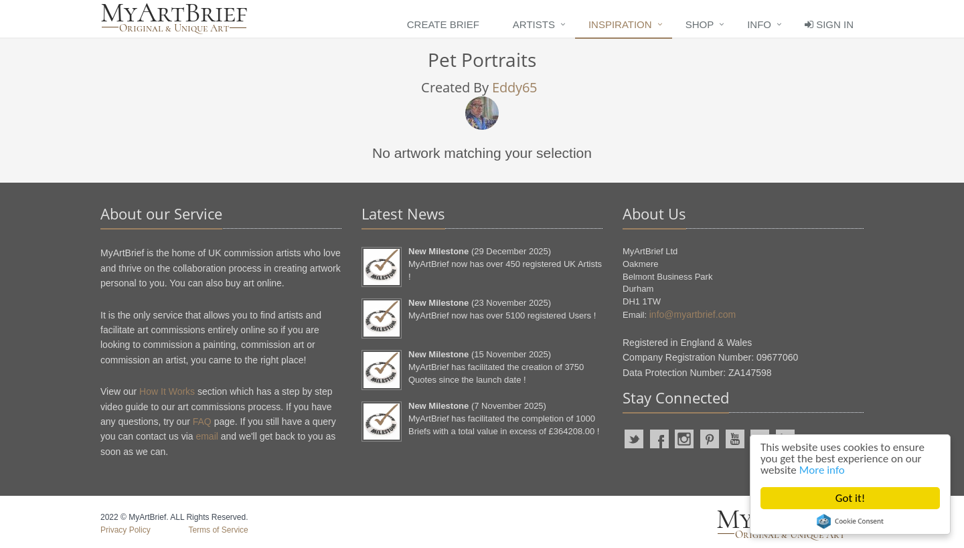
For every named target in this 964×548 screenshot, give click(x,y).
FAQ (202, 421)
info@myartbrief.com (692, 314)
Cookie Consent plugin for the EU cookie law (850, 521)
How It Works (167, 391)
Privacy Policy (125, 530)
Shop (700, 24)
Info (759, 24)
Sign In (829, 24)
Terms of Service (218, 530)
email (206, 436)
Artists (534, 24)
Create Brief (443, 24)
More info (822, 470)
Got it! (850, 498)
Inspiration (620, 24)
